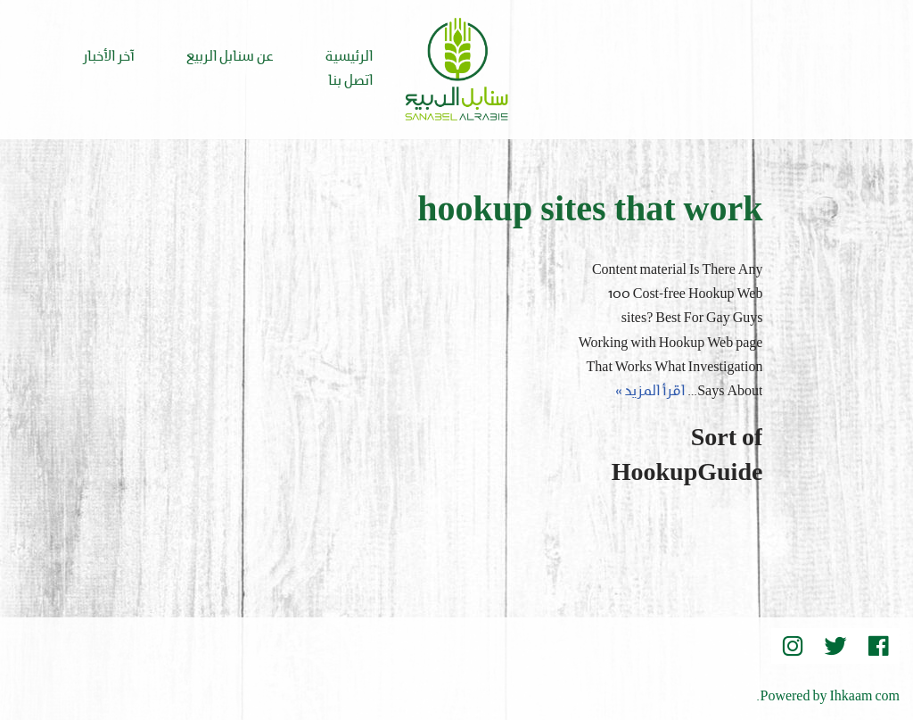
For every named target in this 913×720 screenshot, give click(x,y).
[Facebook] (878, 646)
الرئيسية (349, 57)
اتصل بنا (350, 81)
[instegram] (792, 646)
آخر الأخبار (109, 57)
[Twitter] (835, 646)
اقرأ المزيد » (650, 392)
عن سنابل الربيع (230, 57)
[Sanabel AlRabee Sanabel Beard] (456, 69)
